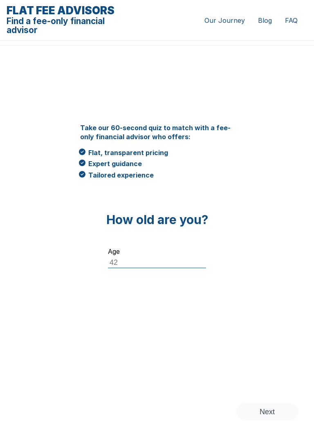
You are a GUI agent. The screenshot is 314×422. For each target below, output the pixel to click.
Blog (265, 20)
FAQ (291, 20)
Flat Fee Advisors (67, 20)
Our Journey (224, 20)
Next (267, 412)
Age (114, 251)
